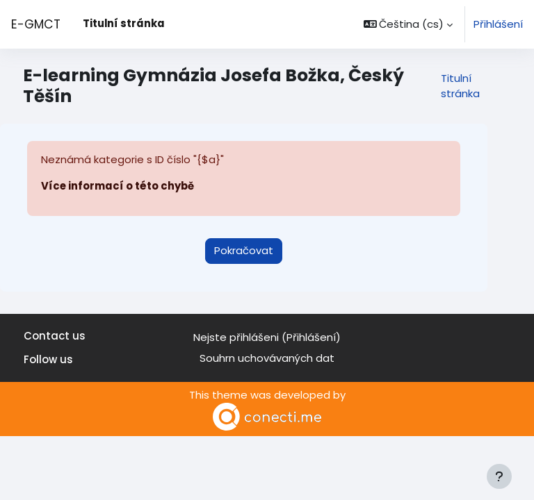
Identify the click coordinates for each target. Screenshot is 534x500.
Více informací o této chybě (117, 185)
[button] (408, 24)
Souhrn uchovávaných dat (267, 358)
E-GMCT (35, 24)
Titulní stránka (460, 86)
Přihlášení (498, 24)
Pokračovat (243, 250)
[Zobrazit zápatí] (499, 476)
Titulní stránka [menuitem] (124, 23)
